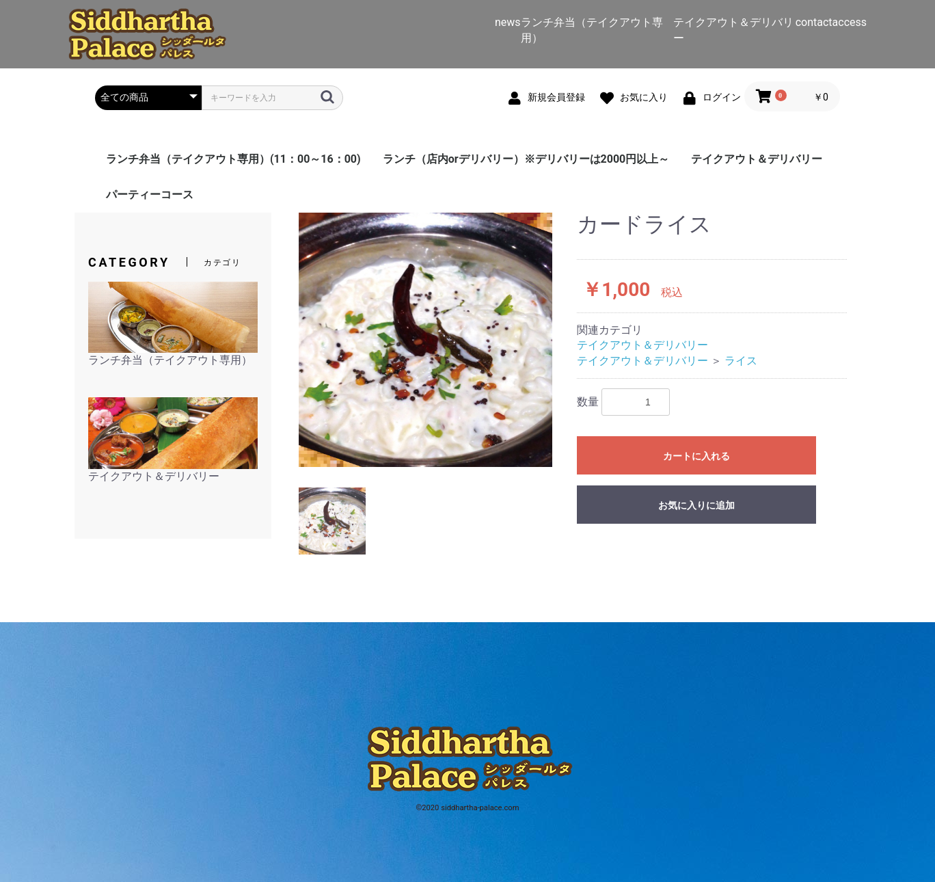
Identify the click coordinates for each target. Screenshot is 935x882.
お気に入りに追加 (696, 505)
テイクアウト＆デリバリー (756, 158)
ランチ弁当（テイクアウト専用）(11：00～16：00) (233, 158)
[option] (426, 340)
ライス (740, 360)
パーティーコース (149, 194)
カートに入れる (696, 456)
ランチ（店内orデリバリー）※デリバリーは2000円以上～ (526, 158)
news (508, 22)
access (849, 22)
